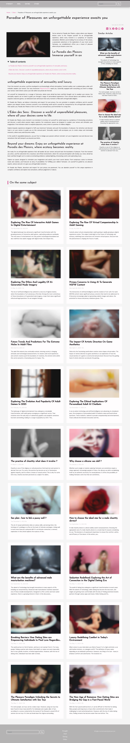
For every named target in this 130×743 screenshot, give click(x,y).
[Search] (107, 4)
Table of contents (18, 61)
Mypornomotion (45, 88)
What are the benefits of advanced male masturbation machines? (109, 55)
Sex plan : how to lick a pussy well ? (28, 518)
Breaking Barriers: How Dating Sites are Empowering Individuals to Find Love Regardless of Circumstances (35, 640)
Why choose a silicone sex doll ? (85, 461)
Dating (27, 4)
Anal (19, 4)
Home (8, 12)
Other (36, 4)
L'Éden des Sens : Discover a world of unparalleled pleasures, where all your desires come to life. (37, 70)
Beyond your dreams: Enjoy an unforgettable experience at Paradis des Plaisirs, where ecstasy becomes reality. (42, 74)
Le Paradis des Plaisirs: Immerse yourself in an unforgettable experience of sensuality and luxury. (37, 66)
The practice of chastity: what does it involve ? (34, 461)
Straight (9, 4)
